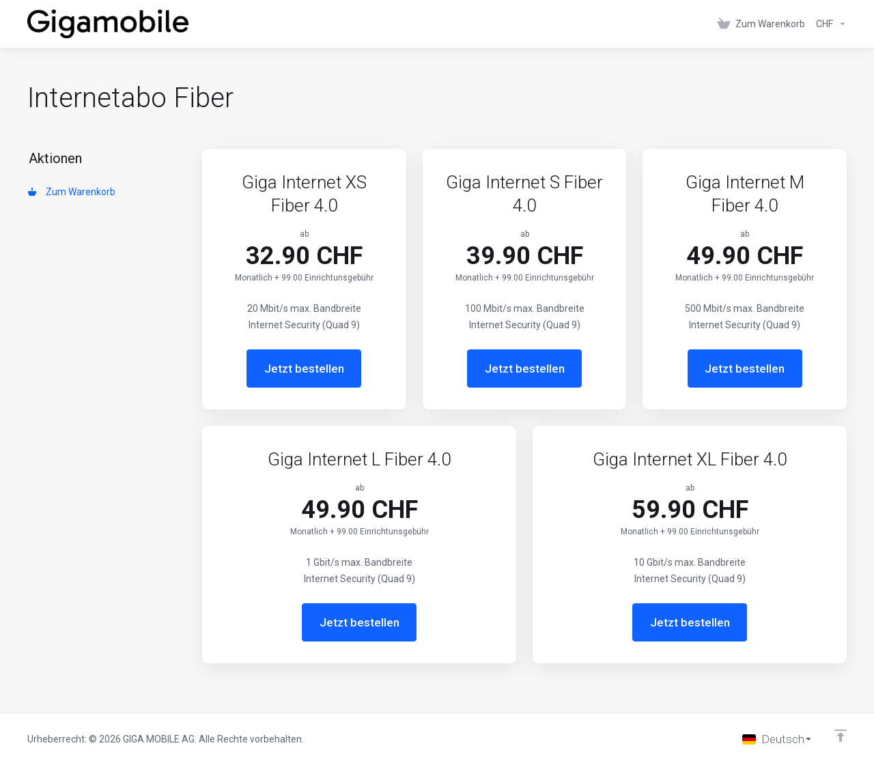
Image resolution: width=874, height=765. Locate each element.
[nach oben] (840, 735)
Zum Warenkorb (71, 191)
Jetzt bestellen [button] (304, 368)
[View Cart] (761, 24)
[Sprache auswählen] (777, 739)
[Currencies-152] (828, 24)
